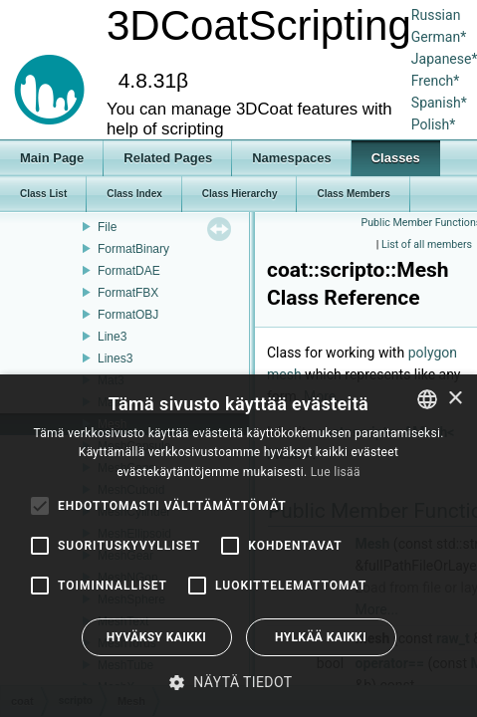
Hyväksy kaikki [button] (156, 637)
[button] (238, 682)
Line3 (112, 337)
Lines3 (115, 358)
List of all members (426, 244)
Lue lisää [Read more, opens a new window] (335, 472)
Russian (436, 15)
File (107, 227)
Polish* (433, 124)
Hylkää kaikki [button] (320, 637)
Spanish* (439, 103)
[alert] (238, 545)
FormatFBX (128, 293)
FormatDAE (129, 271)
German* (438, 37)
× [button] (454, 398)
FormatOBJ (128, 315)
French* (435, 81)
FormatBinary (133, 249)
